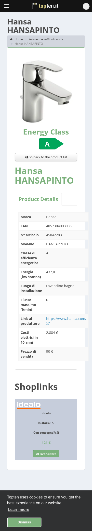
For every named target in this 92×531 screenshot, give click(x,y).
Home (16, 39)
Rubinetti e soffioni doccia (45, 39)
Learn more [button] (18, 510)
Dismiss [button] (24, 522)
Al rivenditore (46, 454)
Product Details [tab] (38, 199)
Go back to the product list (46, 157)
